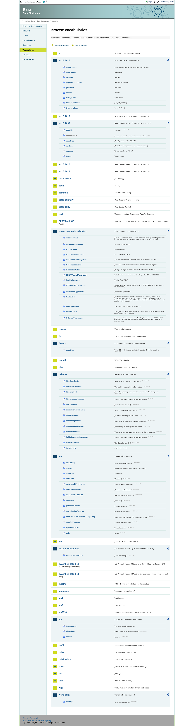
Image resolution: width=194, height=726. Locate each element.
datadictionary (66, 200)
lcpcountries (71, 626)
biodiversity (65, 178)
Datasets (26, 31)
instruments (71, 448)
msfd (61, 645)
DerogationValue (73, 270)
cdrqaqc (69, 468)
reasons (69, 151)
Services (26, 55)
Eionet (33, 21)
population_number (74, 82)
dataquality (64, 207)
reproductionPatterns (75, 511)
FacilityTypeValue (73, 280)
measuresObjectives (74, 495)
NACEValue (71, 297)
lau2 (61, 605)
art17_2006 (64, 123)
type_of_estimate (73, 103)
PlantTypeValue (72, 306)
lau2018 (63, 612)
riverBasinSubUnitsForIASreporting (80, 517)
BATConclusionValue (74, 255)
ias (60, 456)
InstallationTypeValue (75, 292)
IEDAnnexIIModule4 (69, 574)
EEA (33, 2)
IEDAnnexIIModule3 (69, 564)
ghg (61, 367)
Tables (25, 35)
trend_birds (71, 98)
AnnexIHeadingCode (74, 555)
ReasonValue (71, 311)
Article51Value (72, 238)
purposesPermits (73, 506)
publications (65, 659)
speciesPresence (73, 522)
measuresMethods (73, 489)
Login (150, 2)
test (61, 673)
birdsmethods (72, 392)
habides (63, 374)
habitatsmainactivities (75, 426)
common (63, 193)
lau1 (61, 598)
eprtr (61, 214)
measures (70, 478)
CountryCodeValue (74, 265)
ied (60, 541)
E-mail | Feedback (30, 718)
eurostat (63, 329)
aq (60, 53)
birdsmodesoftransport (75, 399)
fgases (62, 343)
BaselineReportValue (74, 244)
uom (61, 681)
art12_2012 (64, 60)
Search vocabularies (62, 45)
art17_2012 (64, 164)
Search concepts (81, 45)
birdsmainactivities (74, 386)
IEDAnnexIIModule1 (69, 549)
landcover (64, 591)
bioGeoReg (70, 463)
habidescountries (73, 415)
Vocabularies (28, 50)
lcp (60, 619)
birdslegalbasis (72, 381)
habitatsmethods (73, 432)
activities (70, 130)
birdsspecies (71, 404)
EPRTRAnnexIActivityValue (77, 275)
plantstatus (70, 631)
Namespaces (28, 59)
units (68, 533)
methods (69, 146)
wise (61, 688)
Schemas (26, 45)
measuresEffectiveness (75, 484)
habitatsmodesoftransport (77, 437)
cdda (61, 186)
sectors (69, 637)
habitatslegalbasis (73, 421)
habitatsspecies (72, 443)
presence (70, 88)
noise (61, 652)
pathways (70, 500)
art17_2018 (64, 171)
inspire (62, 584)
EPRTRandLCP (66, 221)
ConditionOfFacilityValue (76, 260)
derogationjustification (75, 410)
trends (68, 156)
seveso (62, 666)
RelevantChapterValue (75, 318)
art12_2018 (64, 116)
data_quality (71, 72)
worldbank (64, 695)
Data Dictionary (42, 21)
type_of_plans (72, 108)
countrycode (71, 67)
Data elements (28, 40)
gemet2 (62, 360)
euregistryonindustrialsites (72, 231)
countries (70, 141)
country (69, 702)
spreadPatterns (72, 527)
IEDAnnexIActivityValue (76, 285)
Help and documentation (33, 26)
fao (60, 336)
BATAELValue (71, 249)
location (69, 77)
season (69, 93)
